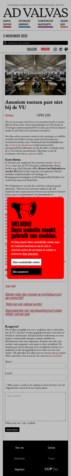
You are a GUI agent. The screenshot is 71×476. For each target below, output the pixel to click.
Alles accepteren (20, 272)
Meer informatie (30, 254)
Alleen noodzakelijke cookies (26, 262)
